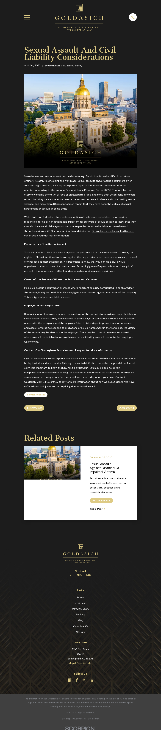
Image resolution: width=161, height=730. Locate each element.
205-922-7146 (80, 575)
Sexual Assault (36, 394)
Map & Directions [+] (80, 663)
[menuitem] (66, 719)
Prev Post (34, 407)
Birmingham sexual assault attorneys (113, 231)
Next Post (126, 407)
